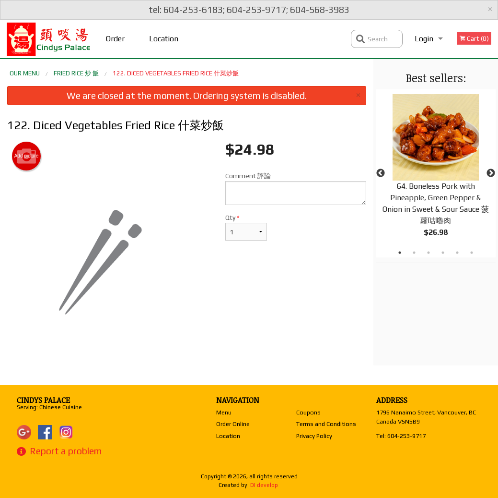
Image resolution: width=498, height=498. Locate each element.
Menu (224, 412)
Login (424, 38)
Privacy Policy (314, 435)
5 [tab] (457, 252)
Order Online (116, 46)
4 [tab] (443, 252)
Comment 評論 (296, 188)
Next (491, 173)
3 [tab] (428, 252)
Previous (380, 173)
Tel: (401, 435)
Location (163, 38)
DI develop (264, 485)
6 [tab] (471, 252)
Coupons (308, 412)
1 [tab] (400, 252)
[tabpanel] (435, 173)
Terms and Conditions (326, 423)
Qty (246, 227)
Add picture (26, 156)
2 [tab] (414, 252)
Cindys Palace (43, 400)
